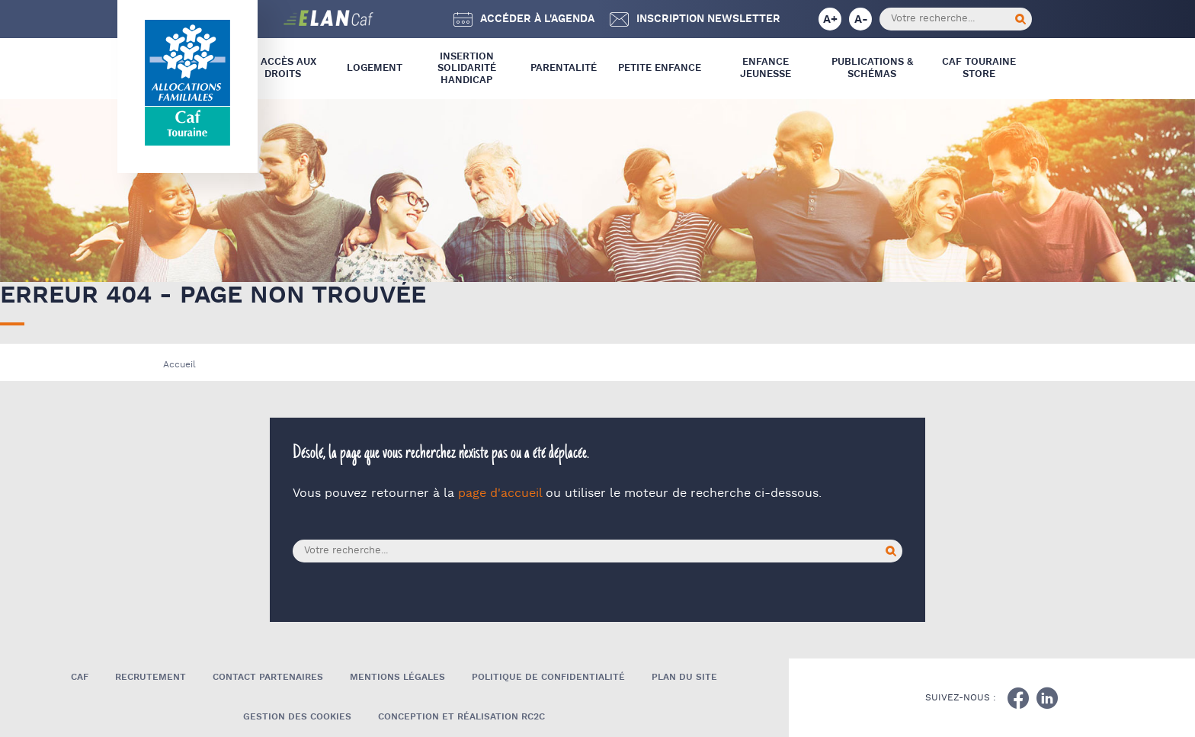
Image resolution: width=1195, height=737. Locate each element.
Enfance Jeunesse (765, 68)
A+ (830, 19)
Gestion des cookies (297, 717)
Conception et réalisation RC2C (461, 717)
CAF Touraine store (979, 68)
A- (861, 19)
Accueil (179, 364)
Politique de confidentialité (548, 677)
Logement (374, 68)
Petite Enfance (659, 68)
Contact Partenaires (268, 677)
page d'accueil (500, 493)
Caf (79, 677)
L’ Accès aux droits (283, 68)
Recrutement (150, 677)
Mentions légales (397, 677)
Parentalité (563, 68)
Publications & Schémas (872, 68)
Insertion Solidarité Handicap (466, 68)
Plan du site (684, 677)
